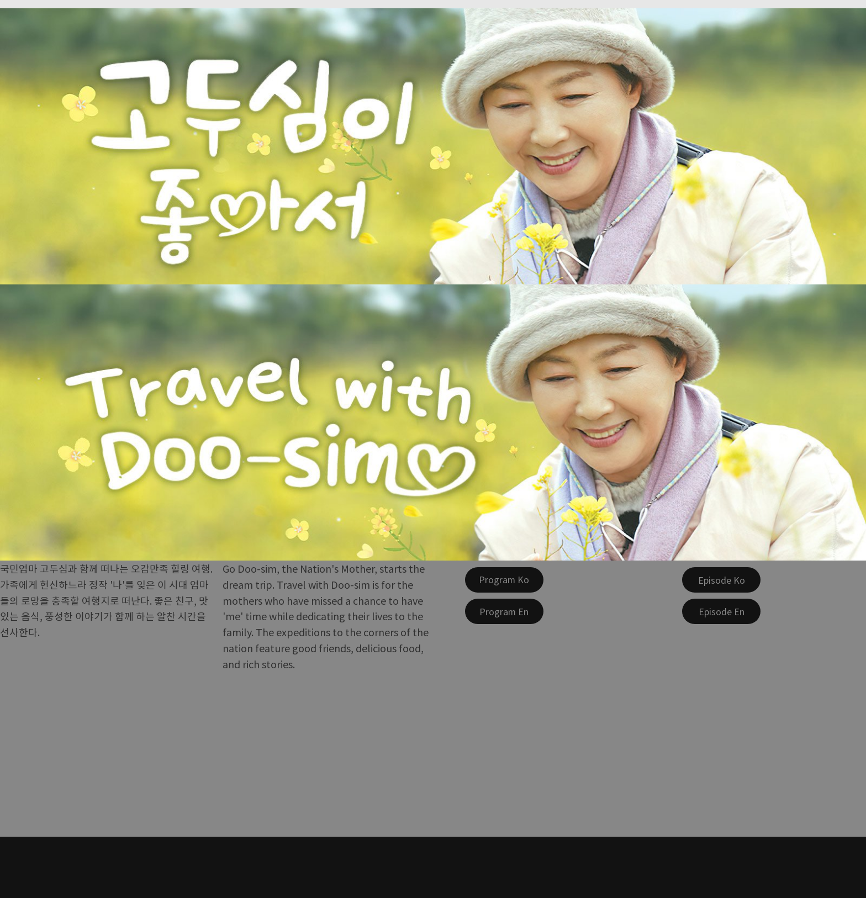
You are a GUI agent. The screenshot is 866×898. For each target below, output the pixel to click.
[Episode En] (721, 611)
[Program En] (504, 611)
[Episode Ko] (721, 580)
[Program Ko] (504, 580)
